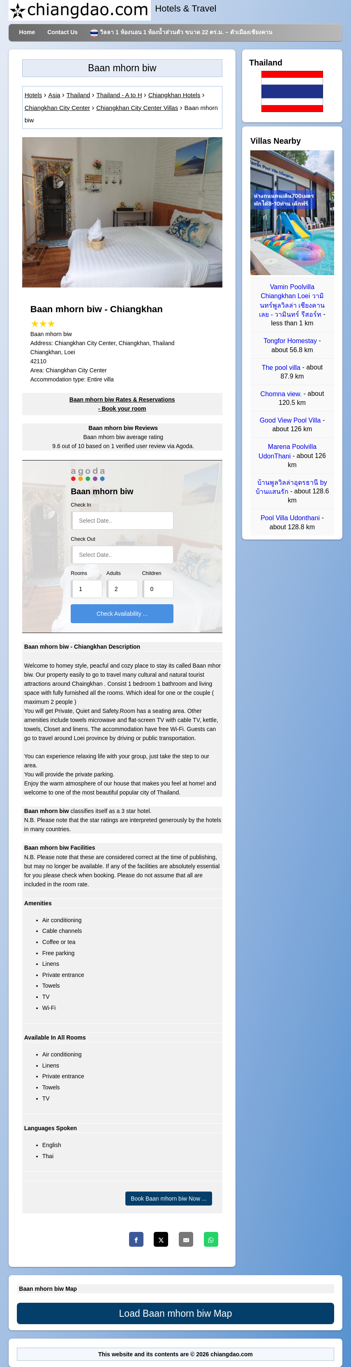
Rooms (79, 573)
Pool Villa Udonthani (291, 518)
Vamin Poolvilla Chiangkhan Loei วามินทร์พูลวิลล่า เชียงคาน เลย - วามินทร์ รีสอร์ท (292, 300)
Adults (113, 573)
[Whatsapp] (211, 1239)
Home (27, 32)
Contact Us (62, 32)
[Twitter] (161, 1239)
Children (152, 573)
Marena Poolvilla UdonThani (287, 452)
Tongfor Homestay (291, 341)
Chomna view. (282, 393)
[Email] (186, 1239)
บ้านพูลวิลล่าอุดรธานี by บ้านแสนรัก (291, 487)
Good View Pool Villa (291, 420)
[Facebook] (136, 1239)
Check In (81, 505)
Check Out (83, 539)
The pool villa (282, 367)
